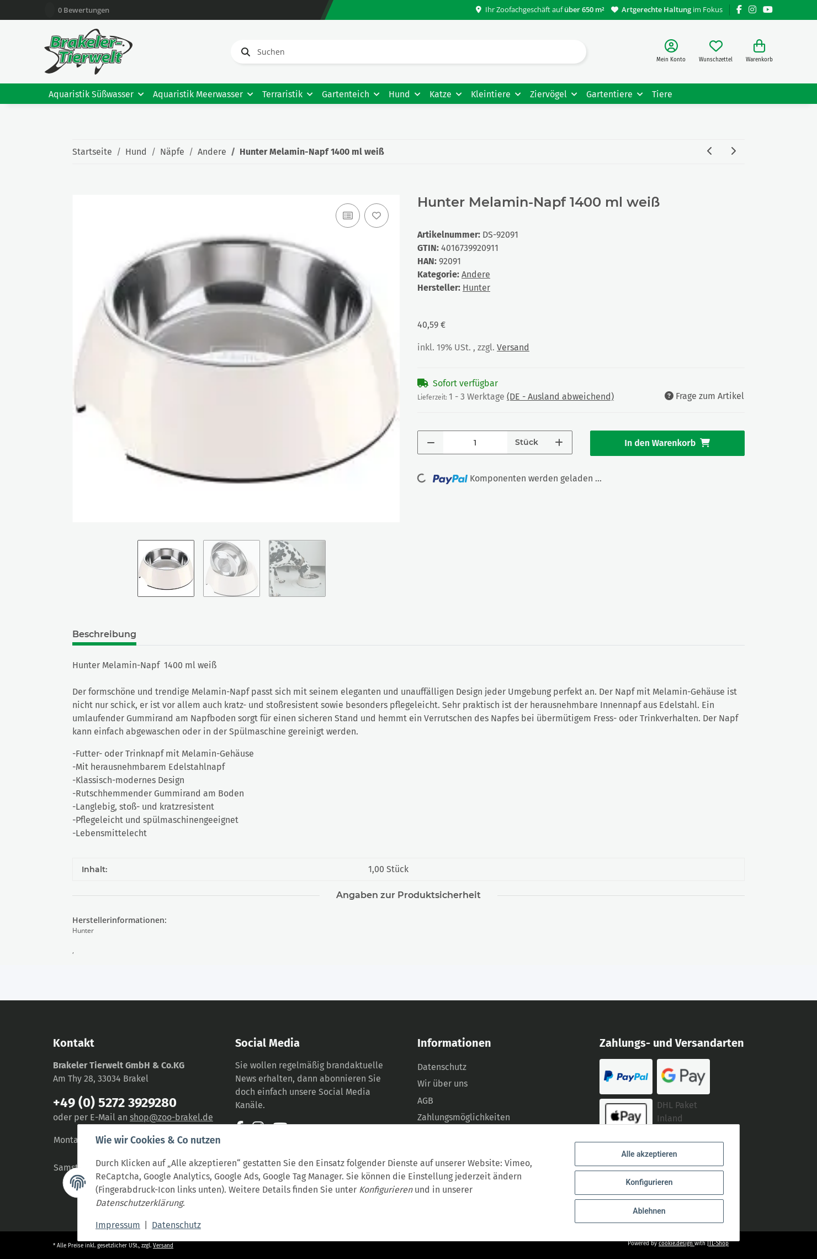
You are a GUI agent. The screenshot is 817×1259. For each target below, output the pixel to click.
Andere (475, 274)
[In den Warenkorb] (81, 188)
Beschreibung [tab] (104, 634)
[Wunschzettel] (716, 51)
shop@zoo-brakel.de (171, 1117)
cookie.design (676, 1243)
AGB (425, 1100)
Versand (513, 347)
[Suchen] (408, 52)
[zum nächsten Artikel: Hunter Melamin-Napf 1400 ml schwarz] (733, 152)
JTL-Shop (718, 1243)
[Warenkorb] (759, 51)
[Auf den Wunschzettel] (376, 215)
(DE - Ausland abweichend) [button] (560, 396)
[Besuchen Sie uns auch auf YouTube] (768, 9)
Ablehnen (649, 1210)
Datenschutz (441, 1067)
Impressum (118, 1225)
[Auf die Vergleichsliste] (348, 215)
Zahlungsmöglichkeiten (463, 1117)
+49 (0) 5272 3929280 (115, 1102)
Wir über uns (442, 1083)
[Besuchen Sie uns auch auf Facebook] (739, 9)
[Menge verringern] (431, 442)
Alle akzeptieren (649, 1154)
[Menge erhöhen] (559, 442)
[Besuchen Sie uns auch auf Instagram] (752, 9)
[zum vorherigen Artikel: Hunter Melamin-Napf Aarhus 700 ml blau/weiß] (709, 152)
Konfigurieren (648, 1182)
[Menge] (475, 442)
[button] (671, 51)
